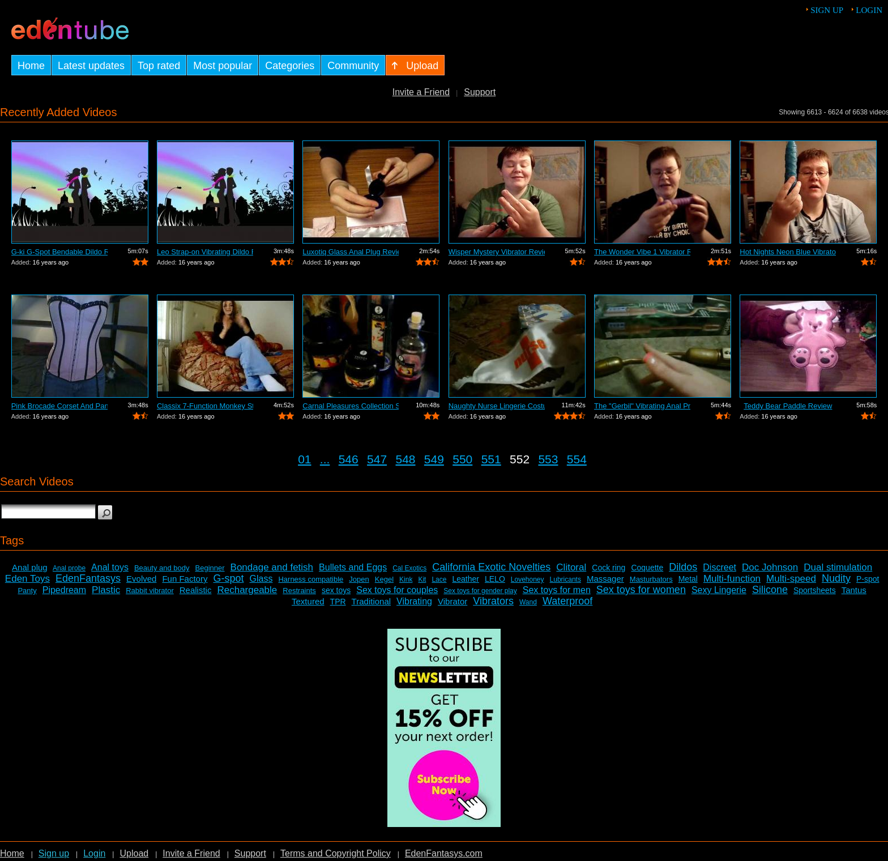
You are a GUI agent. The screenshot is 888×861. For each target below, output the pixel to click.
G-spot (228, 578)
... (325, 459)
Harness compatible (310, 579)
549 (434, 459)
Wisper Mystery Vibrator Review (497, 252)
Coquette (647, 567)
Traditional (371, 601)
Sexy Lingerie (718, 590)
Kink (405, 579)
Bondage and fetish (272, 567)
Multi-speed (791, 578)
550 (462, 459)
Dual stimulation (838, 567)
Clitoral (571, 567)
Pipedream (64, 590)
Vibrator (452, 601)
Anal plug (30, 567)
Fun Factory (184, 578)
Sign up (826, 10)
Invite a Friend (421, 92)
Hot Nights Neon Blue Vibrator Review (788, 252)
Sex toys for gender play (479, 591)
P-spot (867, 578)
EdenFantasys (88, 578)
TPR (338, 601)
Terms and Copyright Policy (335, 853)
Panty (27, 590)
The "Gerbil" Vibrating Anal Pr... (642, 406)
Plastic (106, 590)
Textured (308, 601)
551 (491, 459)
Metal (688, 578)
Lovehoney (527, 579)
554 (577, 459)
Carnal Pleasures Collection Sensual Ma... (350, 406)
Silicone (770, 589)
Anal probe (69, 568)
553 (548, 459)
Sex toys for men (557, 590)
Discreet (719, 567)
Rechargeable (247, 590)
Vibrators (493, 601)
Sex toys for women (641, 589)
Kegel (384, 579)
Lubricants (565, 579)
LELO (495, 578)
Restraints (299, 590)
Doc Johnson (770, 567)
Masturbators (651, 579)
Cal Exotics (409, 568)
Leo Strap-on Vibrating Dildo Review (205, 252)
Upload (133, 853)
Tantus (854, 590)
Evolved (141, 578)
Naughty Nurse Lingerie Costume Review (497, 406)
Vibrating (414, 601)
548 (405, 459)
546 (348, 459)
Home (12, 853)
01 (304, 459)
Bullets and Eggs (353, 567)
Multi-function (732, 578)
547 (377, 459)
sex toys (336, 590)
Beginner (210, 568)
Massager (605, 578)
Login (869, 10)
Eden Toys (27, 578)
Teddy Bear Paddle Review (788, 406)
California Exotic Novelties (491, 567)
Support (480, 92)
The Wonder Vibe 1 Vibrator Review (642, 252)
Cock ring (608, 567)
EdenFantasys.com (444, 853)
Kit (422, 579)
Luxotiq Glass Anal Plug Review (350, 252)
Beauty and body (162, 568)
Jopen (359, 579)
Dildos (683, 567)
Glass (261, 578)
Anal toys (110, 567)
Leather (465, 578)
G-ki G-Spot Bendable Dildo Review (59, 252)
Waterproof (567, 601)
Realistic (196, 590)
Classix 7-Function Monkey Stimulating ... (205, 406)
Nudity (836, 578)
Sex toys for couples (397, 590)
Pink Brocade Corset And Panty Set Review (59, 406)
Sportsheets (814, 590)
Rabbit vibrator (150, 590)
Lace (439, 579)
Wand (528, 602)
